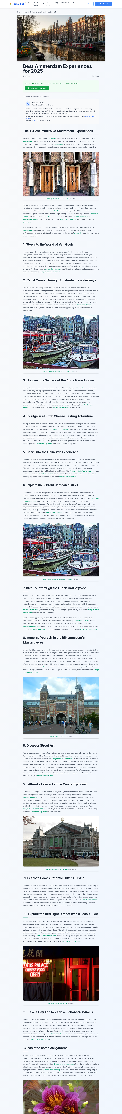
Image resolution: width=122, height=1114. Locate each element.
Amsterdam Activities (81, 216)
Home (19, 12)
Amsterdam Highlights (68, 219)
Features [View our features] (27, 3)
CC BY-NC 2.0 (64, 199)
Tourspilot (27, 222)
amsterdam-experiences (40, 96)
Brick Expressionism (52, 199)
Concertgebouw (51, 869)
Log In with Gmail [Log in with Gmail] (84, 4)
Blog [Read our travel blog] (56, 3)
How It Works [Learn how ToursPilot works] (35, 4)
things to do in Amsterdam (87, 388)
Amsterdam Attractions (51, 216)
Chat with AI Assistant (37, 88)
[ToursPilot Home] (17, 4)
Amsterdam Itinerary (53, 269)
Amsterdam (51, 138)
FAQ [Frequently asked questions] (73, 3)
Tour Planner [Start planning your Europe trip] (47, 4)
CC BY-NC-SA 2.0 (63, 869)
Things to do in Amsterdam (50, 272)
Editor (33, 120)
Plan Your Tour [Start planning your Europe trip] (103, 4)
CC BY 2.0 (62, 736)
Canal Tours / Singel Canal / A (52, 371)
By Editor (95, 76)
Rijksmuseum (54, 736)
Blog (25, 12)
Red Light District (54, 1003)
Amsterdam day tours (31, 219)
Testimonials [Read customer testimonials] (65, 3)
